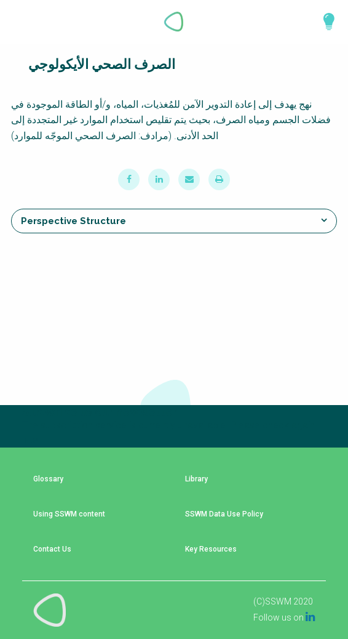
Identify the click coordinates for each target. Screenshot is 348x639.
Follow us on (284, 617)
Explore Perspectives (323, 21)
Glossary (48, 479)
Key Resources (211, 549)
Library (196, 479)
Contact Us (52, 549)
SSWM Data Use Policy (224, 514)
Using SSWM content (69, 514)
